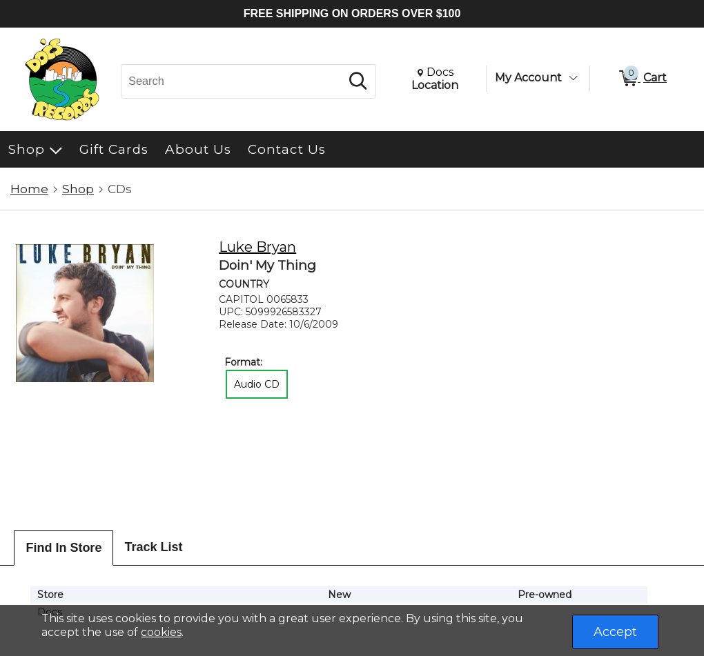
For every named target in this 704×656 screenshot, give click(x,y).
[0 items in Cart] (642, 78)
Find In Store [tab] (63, 548)
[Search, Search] (232, 81)
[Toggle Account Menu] (573, 78)
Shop (78, 188)
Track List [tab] (153, 547)
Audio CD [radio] (257, 384)
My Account (528, 77)
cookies (161, 632)
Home (29, 188)
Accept (615, 631)
